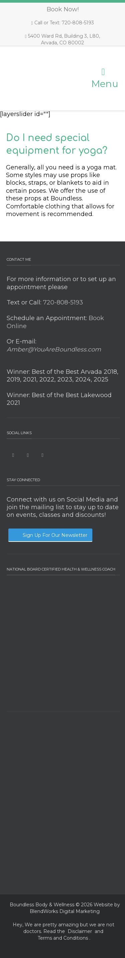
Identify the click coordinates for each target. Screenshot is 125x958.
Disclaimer (80, 931)
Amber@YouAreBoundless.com (54, 349)
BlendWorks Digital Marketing (65, 911)
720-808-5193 (62, 302)
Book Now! (63, 9)
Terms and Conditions (63, 938)
